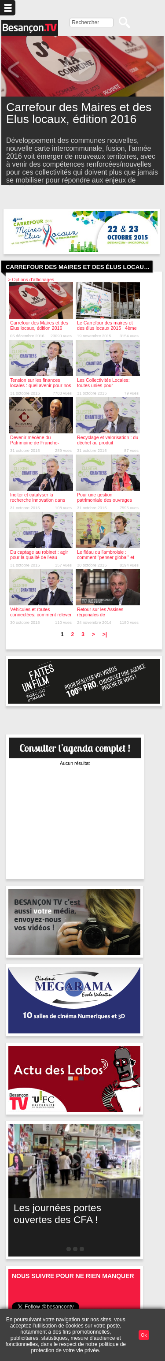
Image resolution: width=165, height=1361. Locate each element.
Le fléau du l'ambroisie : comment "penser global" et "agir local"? (105, 557)
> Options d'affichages (31, 279)
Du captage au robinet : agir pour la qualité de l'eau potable (39, 557)
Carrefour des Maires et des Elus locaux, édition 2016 (39, 325)
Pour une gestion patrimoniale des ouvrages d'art (104, 500)
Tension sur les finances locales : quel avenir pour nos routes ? (40, 385)
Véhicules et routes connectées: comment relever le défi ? (41, 615)
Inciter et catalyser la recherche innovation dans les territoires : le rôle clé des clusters (40, 502)
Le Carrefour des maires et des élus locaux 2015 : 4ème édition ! (107, 328)
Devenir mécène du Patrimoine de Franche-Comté (34, 443)
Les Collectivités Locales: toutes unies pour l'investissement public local (106, 385)
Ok (144, 1335)
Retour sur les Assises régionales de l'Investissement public (100, 615)
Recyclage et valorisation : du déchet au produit (107, 440)
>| (105, 634)
